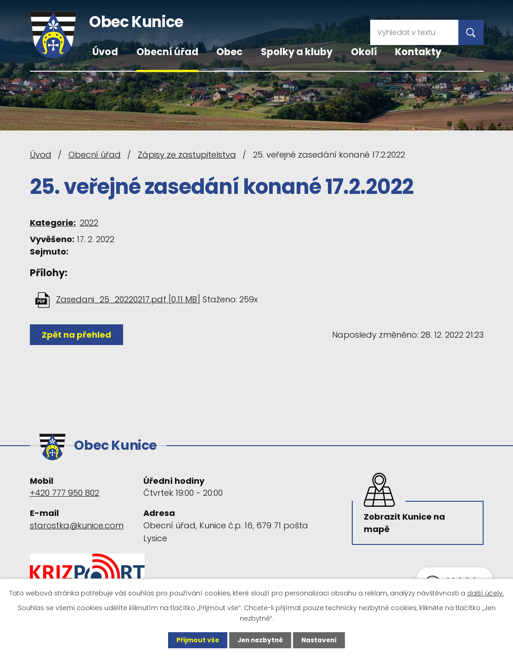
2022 (89, 222)
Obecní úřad (167, 51)
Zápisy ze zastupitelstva (187, 154)
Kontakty (418, 51)
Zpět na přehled (77, 334)
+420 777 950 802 (64, 491)
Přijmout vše (196, 640)
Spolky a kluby (297, 51)
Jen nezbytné (260, 640)
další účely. (485, 592)
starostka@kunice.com (77, 523)
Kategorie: (53, 222)
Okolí (364, 51)
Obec (229, 51)
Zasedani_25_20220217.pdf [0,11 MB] (128, 299)
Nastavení (321, 640)
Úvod (105, 51)
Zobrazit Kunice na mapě (404, 522)
